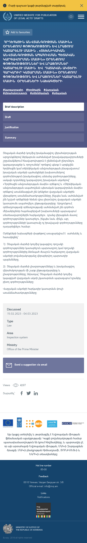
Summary (10, 137)
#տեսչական (59, 93)
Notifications (43, 497)
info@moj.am (51, 486)
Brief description (14, 106)
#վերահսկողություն (15, 93)
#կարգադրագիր (13, 89)
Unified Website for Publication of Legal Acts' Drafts (35, 16)
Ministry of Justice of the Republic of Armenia (29, 528)
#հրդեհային (33, 89)
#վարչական (51, 89)
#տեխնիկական (39, 93)
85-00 (44, 469)
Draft (8, 117)
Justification (12, 127)
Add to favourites (20, 32)
